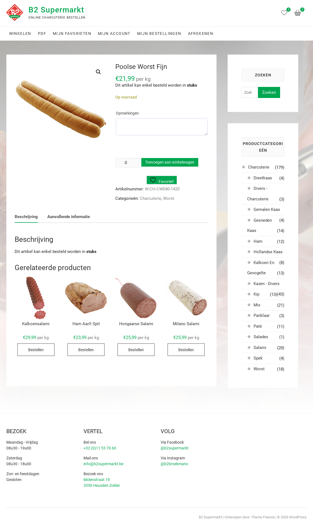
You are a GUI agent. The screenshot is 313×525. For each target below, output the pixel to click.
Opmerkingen (127, 113)
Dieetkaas (263, 177)
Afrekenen (200, 33)
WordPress (298, 517)
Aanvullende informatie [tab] (68, 216)
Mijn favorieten (72, 33)
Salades (261, 336)
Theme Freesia (263, 517)
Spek (258, 358)
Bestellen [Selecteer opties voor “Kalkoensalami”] (36, 350)
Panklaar (262, 315)
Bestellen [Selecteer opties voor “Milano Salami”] (186, 350)
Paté (258, 326)
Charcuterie (150, 198)
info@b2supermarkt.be (103, 464)
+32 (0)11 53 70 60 (100, 448)
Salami (260, 347)
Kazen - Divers (267, 283)
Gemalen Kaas (267, 209)
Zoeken (269, 92)
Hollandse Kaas (268, 251)
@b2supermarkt (175, 448)
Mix (257, 304)
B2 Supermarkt (56, 9)
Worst (168, 198)
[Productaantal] (127, 162)
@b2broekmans (174, 464)
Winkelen (20, 33)
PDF (42, 33)
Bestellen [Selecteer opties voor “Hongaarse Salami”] (136, 350)
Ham (258, 241)
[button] (98, 72)
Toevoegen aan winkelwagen (169, 162)
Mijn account (114, 33)
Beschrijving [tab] (26, 216)
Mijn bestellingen (159, 33)
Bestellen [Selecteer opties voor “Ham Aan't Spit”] (86, 350)
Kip (256, 294)
